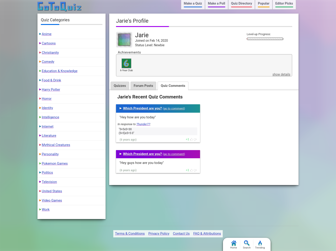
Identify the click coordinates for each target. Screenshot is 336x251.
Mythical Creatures (56, 145)
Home (233, 244)
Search (247, 244)
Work (45, 209)
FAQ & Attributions (207, 234)
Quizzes (120, 86)
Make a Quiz (193, 3)
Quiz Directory (241, 3)
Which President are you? (142, 108)
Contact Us (181, 234)
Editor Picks (284, 3)
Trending (260, 244)
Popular (263, 3)
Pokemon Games (55, 163)
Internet (47, 126)
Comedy (48, 62)
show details (281, 74)
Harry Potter (51, 90)
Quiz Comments (173, 86)
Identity (47, 108)
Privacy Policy (158, 234)
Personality (50, 154)
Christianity (50, 53)
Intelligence (50, 117)
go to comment (174, 108)
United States (52, 191)
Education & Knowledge (59, 71)
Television (49, 182)
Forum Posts (143, 86)
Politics (47, 173)
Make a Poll (216, 3)
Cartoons (49, 43)
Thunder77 (143, 124)
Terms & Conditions (130, 234)
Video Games (52, 200)
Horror (47, 99)
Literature (49, 136)
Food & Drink (51, 80)
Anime (47, 34)
